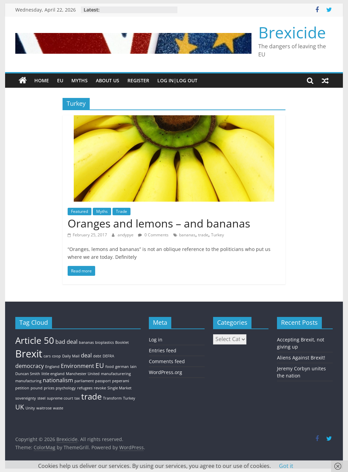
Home (41, 80)
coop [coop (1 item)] (56, 356)
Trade (121, 211)
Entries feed (162, 350)
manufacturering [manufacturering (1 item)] (116, 373)
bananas (187, 235)
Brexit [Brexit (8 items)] (28, 353)
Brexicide (292, 32)
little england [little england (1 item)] (53, 373)
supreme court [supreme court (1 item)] (60, 398)
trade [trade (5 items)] (91, 396)
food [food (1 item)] (109, 366)
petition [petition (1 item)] (22, 388)
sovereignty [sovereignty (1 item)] (25, 398)
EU (60, 80)
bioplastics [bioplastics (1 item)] (104, 342)
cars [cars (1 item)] (47, 356)
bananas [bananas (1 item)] (86, 342)
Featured (79, 211)
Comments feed (167, 361)
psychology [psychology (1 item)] (66, 388)
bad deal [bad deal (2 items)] (66, 341)
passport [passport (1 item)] (103, 380)
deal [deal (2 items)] (86, 355)
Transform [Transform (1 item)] (112, 398)
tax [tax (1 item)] (77, 398)
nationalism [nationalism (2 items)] (58, 380)
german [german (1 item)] (122, 366)
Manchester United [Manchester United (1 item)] (83, 373)
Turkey (217, 235)
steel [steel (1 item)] (41, 398)
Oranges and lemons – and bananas (159, 223)
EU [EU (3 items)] (99, 365)
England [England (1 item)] (52, 366)
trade (203, 235)
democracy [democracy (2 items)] (29, 366)
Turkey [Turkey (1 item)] (129, 398)
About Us (107, 80)
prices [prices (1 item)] (49, 388)
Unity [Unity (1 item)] (30, 408)
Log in (155, 339)
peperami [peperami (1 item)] (120, 380)
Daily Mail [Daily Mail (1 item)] (71, 356)
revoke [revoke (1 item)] (100, 388)
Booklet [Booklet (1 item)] (122, 342)
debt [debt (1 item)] (97, 356)
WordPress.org (165, 372)
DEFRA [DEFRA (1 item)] (108, 356)
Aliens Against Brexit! (301, 357)
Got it (286, 466)
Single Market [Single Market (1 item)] (119, 388)
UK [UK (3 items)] (19, 406)
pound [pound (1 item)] (36, 388)
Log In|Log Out (177, 80)
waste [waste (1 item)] (58, 408)
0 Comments (153, 235)
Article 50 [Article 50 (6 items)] (34, 340)
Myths (79, 80)
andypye (126, 235)
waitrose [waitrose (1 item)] (44, 408)
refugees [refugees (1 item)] (84, 388)
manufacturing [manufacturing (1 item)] (28, 380)
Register (138, 80)
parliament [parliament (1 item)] (84, 380)
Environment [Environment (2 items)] (77, 366)
